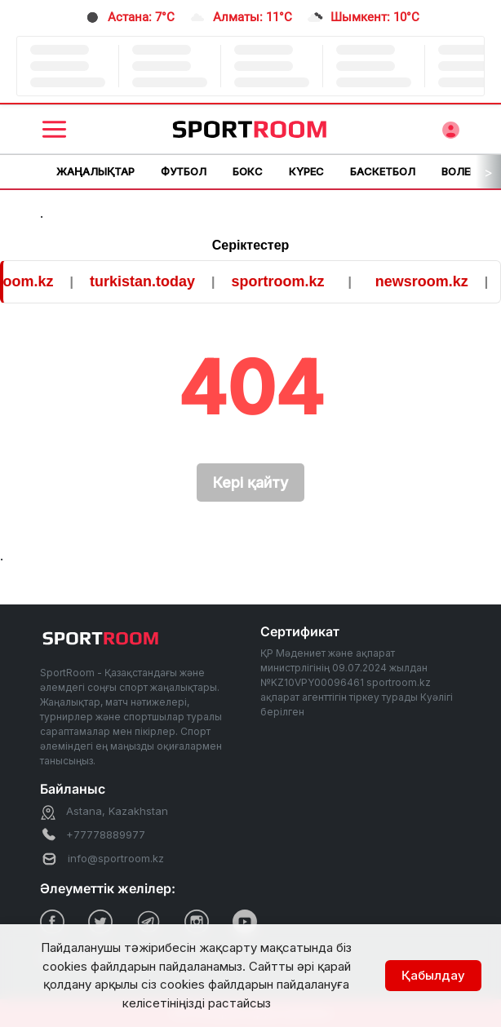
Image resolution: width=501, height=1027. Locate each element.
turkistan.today (149, 281)
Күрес (306, 171)
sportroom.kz (284, 281)
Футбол (183, 171)
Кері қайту (250, 482)
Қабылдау (433, 975)
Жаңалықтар (95, 171)
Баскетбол (382, 171)
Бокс (248, 171)
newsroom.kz (428, 281)
